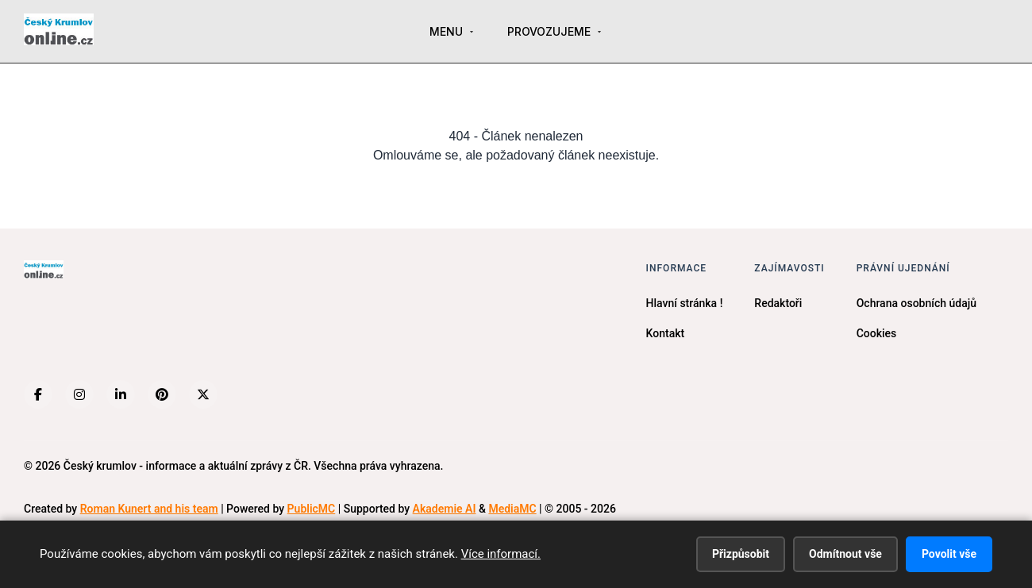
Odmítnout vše (845, 554)
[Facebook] (38, 394)
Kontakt (665, 333)
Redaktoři (778, 303)
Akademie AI (444, 508)
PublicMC (311, 508)
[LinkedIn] (120, 394)
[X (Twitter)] (203, 394)
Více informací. (501, 554)
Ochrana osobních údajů (916, 303)
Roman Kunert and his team (149, 508)
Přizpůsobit (740, 554)
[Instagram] (79, 394)
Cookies (877, 333)
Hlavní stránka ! (684, 303)
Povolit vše (949, 554)
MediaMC (512, 508)
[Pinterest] (162, 394)
